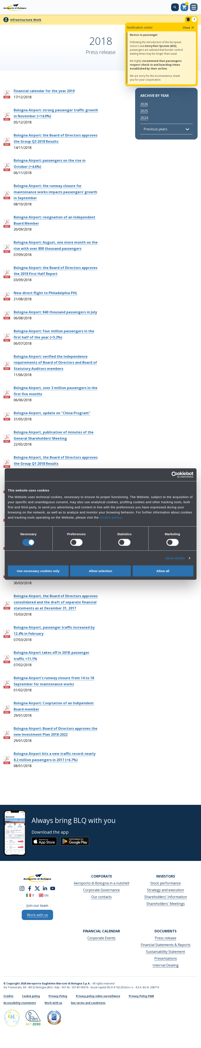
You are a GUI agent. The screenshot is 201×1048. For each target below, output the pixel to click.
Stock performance (165, 883)
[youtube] (52, 888)
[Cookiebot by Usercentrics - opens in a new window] (174, 474)
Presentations (165, 958)
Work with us (53, 1003)
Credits (8, 996)
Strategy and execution (165, 890)
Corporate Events (101, 938)
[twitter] (37, 888)
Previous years (155, 129)
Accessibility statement (19, 1003)
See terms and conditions (88, 1003)
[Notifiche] (191, 19)
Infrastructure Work (25, 20)
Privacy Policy (58, 996)
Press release (165, 938)
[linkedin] (45, 888)
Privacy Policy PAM (141, 996)
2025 (144, 111)
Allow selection (100, 571)
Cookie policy (111, 517)
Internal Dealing (166, 965)
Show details (175, 558)
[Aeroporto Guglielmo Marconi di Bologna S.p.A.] (14, 7)
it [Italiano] (30, 895)
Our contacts (101, 896)
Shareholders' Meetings (165, 903)
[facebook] (29, 888)
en (43, 895)
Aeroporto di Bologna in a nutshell (101, 883)
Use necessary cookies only (38, 571)
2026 (144, 104)
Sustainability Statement (165, 951)
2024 (144, 117)
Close (189, 27)
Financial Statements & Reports (166, 944)
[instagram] (22, 888)
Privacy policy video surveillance (98, 996)
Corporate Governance (101, 890)
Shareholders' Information (165, 896)
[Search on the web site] (175, 7)
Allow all (162, 571)
